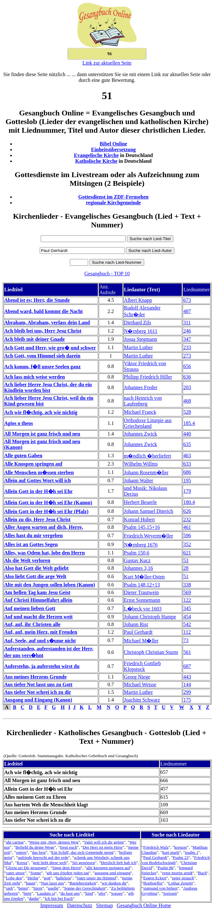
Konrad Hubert (139, 519)
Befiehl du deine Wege (34, 847)
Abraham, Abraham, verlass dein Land (47, 322)
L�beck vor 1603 (142, 608)
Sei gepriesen (83, 862)
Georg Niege (137, 676)
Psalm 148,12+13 (142, 584)
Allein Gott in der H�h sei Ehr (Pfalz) (46, 511)
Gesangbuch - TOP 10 (106, 273)
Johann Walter (138, 480)
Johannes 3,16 (138, 568)
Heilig (33, 878)
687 (187, 666)
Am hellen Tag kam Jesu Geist (37, 592)
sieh (9, 888)
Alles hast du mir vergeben (33, 535)
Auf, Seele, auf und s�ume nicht (40, 640)
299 (187, 692)
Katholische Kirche (96, 161)
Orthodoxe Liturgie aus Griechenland (148, 423)
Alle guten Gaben (23, 455)
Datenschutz (79, 905)
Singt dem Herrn (66, 867)
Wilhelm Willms (141, 464)
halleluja (63, 878)
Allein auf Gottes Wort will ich (37, 480)
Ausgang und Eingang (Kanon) (38, 700)
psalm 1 (191, 852)
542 (187, 624)
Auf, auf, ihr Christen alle (32, 624)
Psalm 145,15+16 (142, 527)
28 (185, 568)
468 (187, 401)
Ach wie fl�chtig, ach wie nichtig (40, 412)
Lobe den (14, 878)
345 (187, 608)
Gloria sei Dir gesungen (26, 867)
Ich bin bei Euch (59, 898)
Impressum (51, 905)
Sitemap (104, 905)
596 (187, 535)
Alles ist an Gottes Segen (31, 544)
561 (187, 652)
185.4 (189, 423)
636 (187, 377)
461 (187, 527)
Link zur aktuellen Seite (106, 63)
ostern (21, 852)
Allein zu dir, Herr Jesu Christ (37, 519)
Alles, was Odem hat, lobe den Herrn (44, 552)
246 (187, 331)
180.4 (189, 502)
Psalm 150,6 (136, 552)
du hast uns (70, 893)
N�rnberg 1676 (141, 544)
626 (187, 511)
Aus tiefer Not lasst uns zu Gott (38, 684)
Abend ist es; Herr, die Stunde (37, 300)
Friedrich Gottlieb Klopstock (142, 666)
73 (185, 640)
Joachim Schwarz (142, 700)
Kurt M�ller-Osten (144, 576)
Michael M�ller (141, 640)
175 (187, 700)
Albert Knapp (138, 300)
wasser (117, 893)
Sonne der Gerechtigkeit (85, 888)
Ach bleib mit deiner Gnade (34, 339)
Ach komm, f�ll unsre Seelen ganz (42, 366)
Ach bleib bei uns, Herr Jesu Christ (42, 331)
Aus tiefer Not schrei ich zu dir (37, 692)
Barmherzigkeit (83, 883)
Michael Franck (140, 412)
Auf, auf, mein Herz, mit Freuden (40, 632)
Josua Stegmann (140, 339)
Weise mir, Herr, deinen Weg (53, 842)
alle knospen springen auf (108, 867)
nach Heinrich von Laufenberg (143, 400)
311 (187, 322)
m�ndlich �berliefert (147, 456)
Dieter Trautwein (141, 592)
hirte (27, 893)
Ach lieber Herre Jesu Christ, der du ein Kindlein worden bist (48, 387)
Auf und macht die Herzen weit (38, 616)
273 (187, 355)
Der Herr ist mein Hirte (102, 847)
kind (89, 893)
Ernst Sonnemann (142, 600)
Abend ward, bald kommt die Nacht (43, 311)
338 (187, 584)
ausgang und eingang (113, 872)
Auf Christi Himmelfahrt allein (38, 600)
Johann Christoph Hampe (150, 616)
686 (187, 472)
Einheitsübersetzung (113, 149)
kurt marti (170, 852)
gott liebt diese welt (50, 862)
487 (187, 311)
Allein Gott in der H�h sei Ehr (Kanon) (48, 502)
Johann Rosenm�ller (146, 472)
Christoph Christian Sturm (151, 652)
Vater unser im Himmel (97, 878)
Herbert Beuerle (140, 502)
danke (34, 898)
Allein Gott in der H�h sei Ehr (38, 491)
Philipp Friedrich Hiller (148, 377)
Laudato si (46, 893)
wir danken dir (114, 883)
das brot (39, 852)
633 (187, 464)
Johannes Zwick (140, 433)
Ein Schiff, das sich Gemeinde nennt (82, 852)
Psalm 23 (180, 857)
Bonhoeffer (152, 883)
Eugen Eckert (154, 878)
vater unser (15, 872)
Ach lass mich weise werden (34, 377)
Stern (37, 888)
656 (187, 366)
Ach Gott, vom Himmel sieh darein (42, 355)
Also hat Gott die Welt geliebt (36, 568)
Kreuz (22, 862)
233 (187, 347)
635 (187, 444)
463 (187, 455)
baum (31, 883)
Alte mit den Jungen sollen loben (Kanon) (49, 584)
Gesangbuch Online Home (144, 905)
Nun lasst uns (52, 883)
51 (185, 576)
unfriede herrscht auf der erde (43, 857)
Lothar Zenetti (180, 883)
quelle (53, 888)
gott (47, 878)
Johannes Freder (140, 387)
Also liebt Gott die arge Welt (35, 576)
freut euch (68, 847)
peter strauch (183, 878)
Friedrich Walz (156, 847)
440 (187, 433)
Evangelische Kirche (96, 155)
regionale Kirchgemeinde (113, 202)
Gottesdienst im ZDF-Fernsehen (113, 197)
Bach (202, 872)
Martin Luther (138, 347)
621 (187, 552)
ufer (102, 893)
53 (185, 560)
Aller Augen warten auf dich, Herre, (43, 527)
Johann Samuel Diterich (148, 511)
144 (187, 684)
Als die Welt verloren (27, 560)
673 (187, 300)
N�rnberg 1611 (140, 331)
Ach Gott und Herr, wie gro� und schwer (50, 347)
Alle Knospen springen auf (33, 464)
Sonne (35, 872)
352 (187, 544)
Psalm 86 (165, 867)
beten (23, 888)
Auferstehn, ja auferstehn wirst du (41, 666)
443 (187, 676)
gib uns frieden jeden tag (68, 872)
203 (187, 387)
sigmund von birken (160, 888)
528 (187, 412)
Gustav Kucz (137, 560)
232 (187, 519)
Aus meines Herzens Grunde (35, 676)
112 (187, 632)
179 (187, 491)
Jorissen (170, 893)
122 (187, 600)
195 (187, 480)
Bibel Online (113, 143)
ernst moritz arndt (177, 872)
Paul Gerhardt (138, 632)
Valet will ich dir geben (104, 842)
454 (187, 616)
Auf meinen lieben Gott (29, 608)
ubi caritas (14, 842)
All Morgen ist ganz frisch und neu (42, 433)
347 (187, 339)
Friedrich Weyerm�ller (148, 535)
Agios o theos (18, 423)
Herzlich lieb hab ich (118, 862)
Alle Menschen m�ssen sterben (39, 472)
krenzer (180, 847)
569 (187, 592)
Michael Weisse (140, 684)
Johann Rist (136, 624)
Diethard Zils (137, 322)
